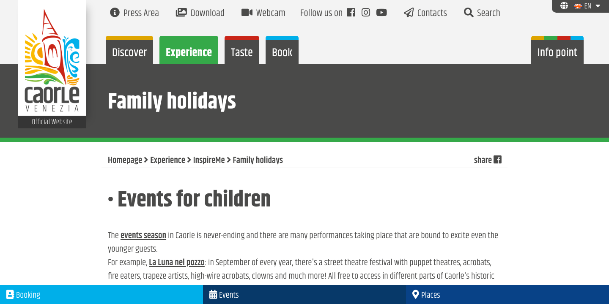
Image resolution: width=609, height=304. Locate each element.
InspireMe (209, 161)
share (487, 161)
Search (482, 13)
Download (200, 13)
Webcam (263, 13)
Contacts (425, 13)
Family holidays (258, 161)
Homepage (125, 161)
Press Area (134, 13)
